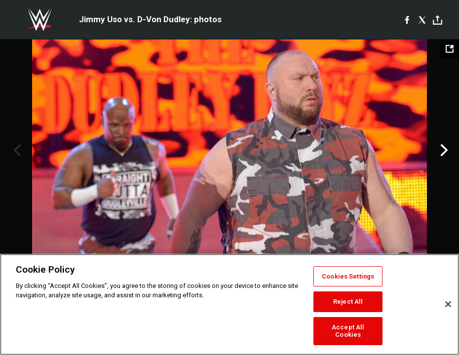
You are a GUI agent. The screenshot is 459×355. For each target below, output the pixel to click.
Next (443, 150)
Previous (16, 150)
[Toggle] (437, 20)
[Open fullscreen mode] (449, 48)
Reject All (348, 301)
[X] (422, 20)
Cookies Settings (348, 276)
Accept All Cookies (348, 331)
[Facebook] (407, 20)
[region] (229, 304)
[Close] (448, 304)
